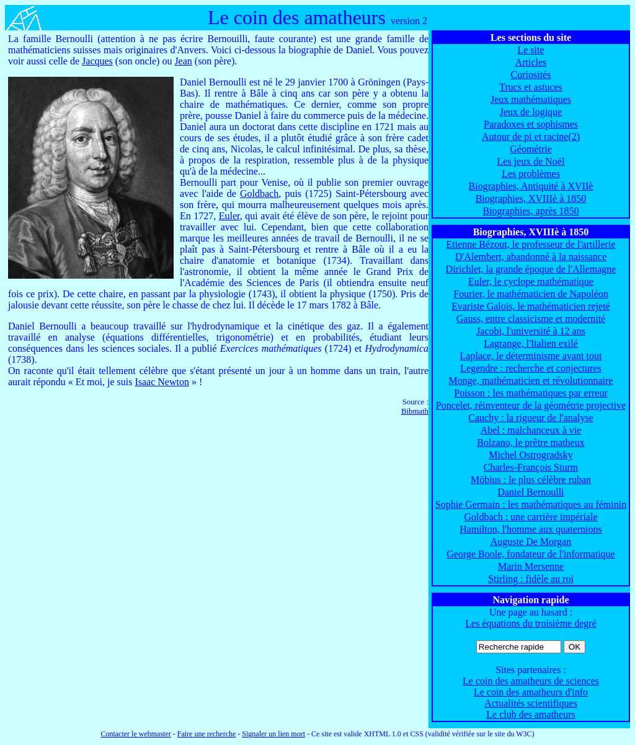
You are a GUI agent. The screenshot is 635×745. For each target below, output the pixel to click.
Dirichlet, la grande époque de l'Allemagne (531, 269)
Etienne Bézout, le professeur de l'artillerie (531, 244)
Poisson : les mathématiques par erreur (531, 393)
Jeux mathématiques (531, 99)
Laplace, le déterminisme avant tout (531, 356)
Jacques (97, 61)
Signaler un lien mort (273, 734)
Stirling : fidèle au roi (531, 578)
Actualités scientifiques (530, 703)
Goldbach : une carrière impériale (531, 517)
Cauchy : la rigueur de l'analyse (530, 417)
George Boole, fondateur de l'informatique (530, 554)
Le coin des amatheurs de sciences (531, 681)
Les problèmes (531, 173)
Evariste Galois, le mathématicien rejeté (530, 306)
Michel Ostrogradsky (531, 455)
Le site (530, 50)
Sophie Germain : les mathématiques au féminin (530, 504)
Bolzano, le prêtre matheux (530, 442)
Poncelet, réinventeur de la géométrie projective (531, 405)
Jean (183, 61)
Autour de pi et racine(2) (531, 136)
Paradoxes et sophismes (531, 124)
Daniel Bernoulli (530, 492)
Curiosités (531, 74)
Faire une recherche (206, 734)
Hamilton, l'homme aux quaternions (531, 529)
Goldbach (259, 193)
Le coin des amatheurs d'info (531, 692)
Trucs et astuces (530, 87)
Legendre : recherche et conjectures (530, 368)
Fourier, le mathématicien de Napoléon (530, 294)
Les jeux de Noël (531, 161)
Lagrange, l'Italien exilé (531, 343)
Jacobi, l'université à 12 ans (530, 331)
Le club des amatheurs (530, 714)
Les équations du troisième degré (531, 623)
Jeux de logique (531, 112)
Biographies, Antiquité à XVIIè (531, 186)
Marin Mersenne (531, 566)
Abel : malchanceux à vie (531, 430)
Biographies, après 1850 (530, 211)
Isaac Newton (162, 382)
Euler (229, 216)
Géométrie (531, 149)
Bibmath (415, 411)
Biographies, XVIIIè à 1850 (531, 198)
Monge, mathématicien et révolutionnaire (531, 380)
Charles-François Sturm (531, 467)
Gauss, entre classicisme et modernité (530, 318)
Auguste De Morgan (531, 541)
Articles (531, 62)
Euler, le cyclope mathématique (530, 281)
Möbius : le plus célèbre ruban (531, 479)
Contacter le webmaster (135, 734)
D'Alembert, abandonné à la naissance (530, 256)
